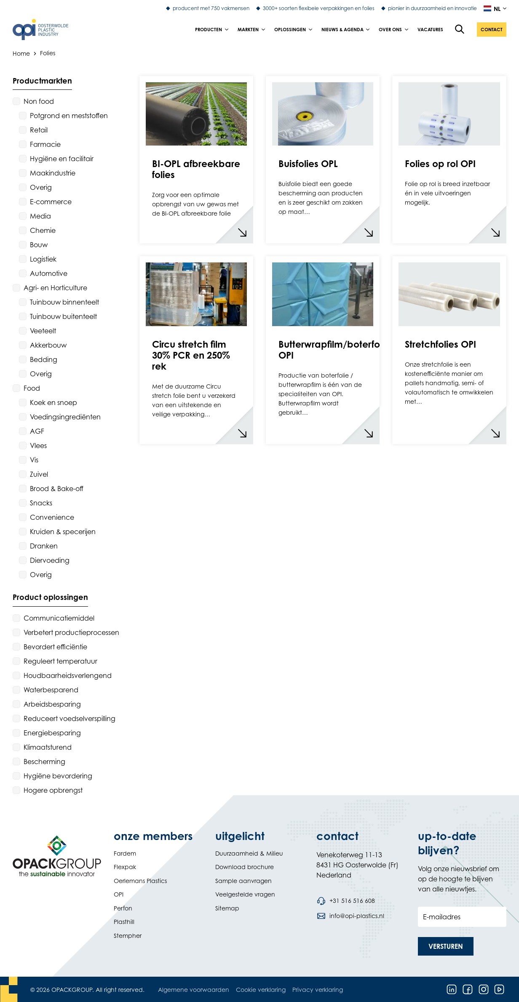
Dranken (44, 546)
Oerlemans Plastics (140, 880)
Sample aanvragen (243, 880)
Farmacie (45, 144)
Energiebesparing (52, 733)
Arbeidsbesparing (52, 704)
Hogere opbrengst (53, 790)
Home (21, 53)
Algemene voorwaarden (193, 989)
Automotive (48, 273)
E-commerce (51, 201)
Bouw (39, 244)
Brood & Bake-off (56, 488)
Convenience (52, 517)
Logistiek (43, 259)
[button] (491, 29)
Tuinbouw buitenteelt (63, 316)
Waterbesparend (51, 690)
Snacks (41, 503)
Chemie (43, 230)
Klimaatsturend (48, 747)
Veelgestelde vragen (245, 894)
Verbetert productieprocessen (71, 632)
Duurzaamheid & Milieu (249, 853)
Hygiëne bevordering (58, 776)
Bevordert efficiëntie (55, 647)
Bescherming (44, 761)
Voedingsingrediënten (65, 417)
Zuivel (39, 474)
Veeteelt (43, 331)
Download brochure (244, 866)
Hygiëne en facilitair (62, 158)
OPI (118, 894)
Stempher (128, 935)
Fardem (125, 853)
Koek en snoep (53, 402)
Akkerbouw (48, 345)
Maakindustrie (52, 173)
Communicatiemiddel (59, 618)
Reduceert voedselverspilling (69, 718)
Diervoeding (50, 560)
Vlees (38, 445)
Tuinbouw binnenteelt (64, 302)
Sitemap (227, 908)
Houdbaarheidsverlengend (68, 675)
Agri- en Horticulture (55, 288)
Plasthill (124, 921)
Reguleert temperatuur (60, 661)
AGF (37, 431)
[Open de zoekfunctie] (460, 29)
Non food (39, 101)
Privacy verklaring (317, 989)
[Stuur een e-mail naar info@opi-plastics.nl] (350, 916)
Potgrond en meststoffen (69, 115)
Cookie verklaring (261, 989)
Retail (39, 130)
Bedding (43, 359)
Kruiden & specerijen (63, 531)
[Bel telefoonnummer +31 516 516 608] (345, 900)
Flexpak (125, 866)
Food (32, 388)
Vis (34, 460)
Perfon (123, 908)
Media (40, 216)
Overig (41, 187)
